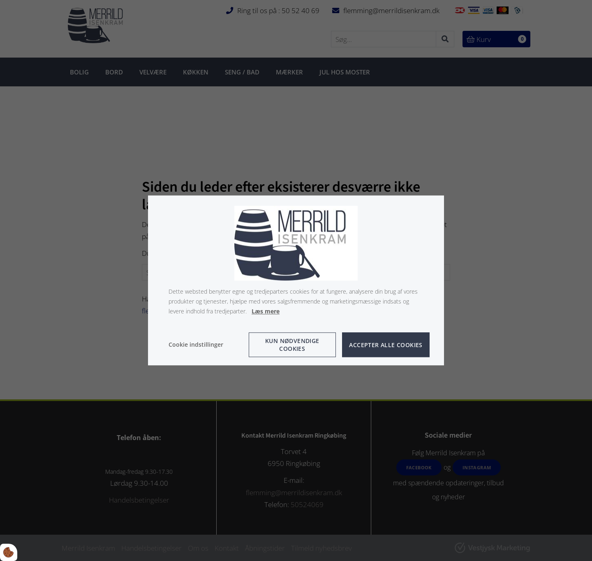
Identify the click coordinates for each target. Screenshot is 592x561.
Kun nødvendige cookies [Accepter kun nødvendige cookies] (292, 345)
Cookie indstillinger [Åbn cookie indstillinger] (196, 345)
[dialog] (296, 280)
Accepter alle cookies (385, 345)
